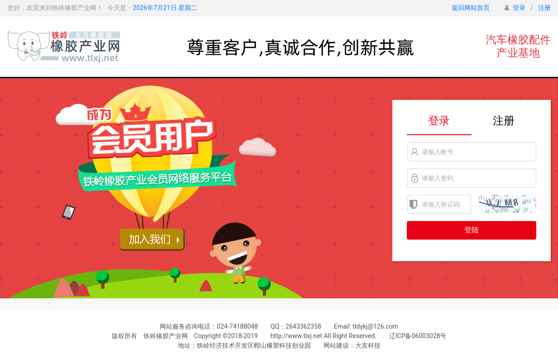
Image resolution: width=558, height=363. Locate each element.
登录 (519, 7)
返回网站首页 (471, 7)
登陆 (471, 230)
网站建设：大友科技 (352, 345)
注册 (544, 7)
